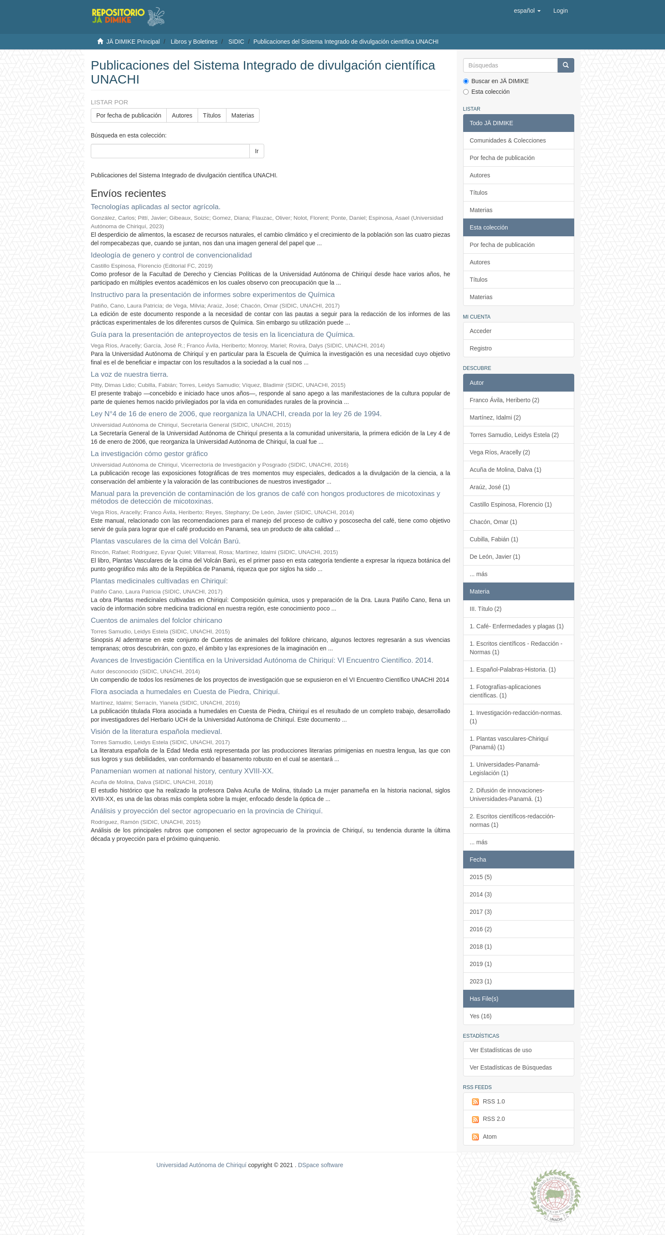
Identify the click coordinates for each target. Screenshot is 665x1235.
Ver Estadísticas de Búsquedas (511, 1067)
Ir (257, 151)
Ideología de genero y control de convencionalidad (171, 255)
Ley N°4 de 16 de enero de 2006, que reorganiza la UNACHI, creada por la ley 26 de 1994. (236, 414)
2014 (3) (481, 894)
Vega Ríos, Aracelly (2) (500, 452)
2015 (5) (481, 877)
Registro (481, 348)
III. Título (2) (486, 608)
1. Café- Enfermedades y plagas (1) (517, 626)
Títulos (212, 115)
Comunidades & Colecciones (508, 140)
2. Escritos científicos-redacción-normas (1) (513, 820)
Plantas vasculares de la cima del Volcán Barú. (165, 541)
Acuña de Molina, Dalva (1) (506, 469)
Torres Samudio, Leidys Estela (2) (514, 434)
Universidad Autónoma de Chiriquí (201, 1165)
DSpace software (321, 1165)
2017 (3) (481, 911)
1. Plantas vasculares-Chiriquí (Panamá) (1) (509, 743)
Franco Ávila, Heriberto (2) (504, 400)
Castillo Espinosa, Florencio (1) (511, 504)
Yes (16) (481, 1016)
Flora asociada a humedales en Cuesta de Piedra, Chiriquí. (185, 692)
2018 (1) (481, 946)
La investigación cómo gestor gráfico (149, 454)
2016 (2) (481, 929)
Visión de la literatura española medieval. (156, 732)
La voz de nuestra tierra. (129, 374)
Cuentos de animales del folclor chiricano (156, 620)
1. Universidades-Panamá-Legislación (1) (505, 768)
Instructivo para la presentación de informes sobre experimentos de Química (213, 295)
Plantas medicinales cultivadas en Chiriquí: (159, 581)
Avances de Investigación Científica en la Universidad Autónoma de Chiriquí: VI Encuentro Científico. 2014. (262, 660)
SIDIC (236, 41)
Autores (182, 115)
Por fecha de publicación (128, 115)
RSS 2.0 (487, 1119)
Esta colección (486, 91)
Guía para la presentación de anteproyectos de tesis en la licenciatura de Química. (223, 334)
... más (479, 574)
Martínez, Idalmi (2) (495, 417)
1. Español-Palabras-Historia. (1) (513, 669)
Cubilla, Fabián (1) (494, 539)
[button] (527, 10)
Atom (483, 1137)
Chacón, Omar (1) (493, 521)
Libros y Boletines (194, 41)
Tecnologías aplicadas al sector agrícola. (156, 207)
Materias (243, 115)
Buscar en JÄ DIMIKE (496, 81)
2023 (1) (481, 981)
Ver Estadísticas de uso (501, 1050)
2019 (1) (481, 964)
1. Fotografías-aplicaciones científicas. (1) (505, 691)
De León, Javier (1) (495, 556)
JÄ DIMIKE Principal (133, 41)
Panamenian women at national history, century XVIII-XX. (182, 771)
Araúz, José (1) (490, 487)
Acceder (481, 331)
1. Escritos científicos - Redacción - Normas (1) (516, 647)
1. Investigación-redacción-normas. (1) (516, 717)
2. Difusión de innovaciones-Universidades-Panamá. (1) (507, 794)
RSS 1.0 (487, 1102)
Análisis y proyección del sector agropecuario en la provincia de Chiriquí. (207, 811)
